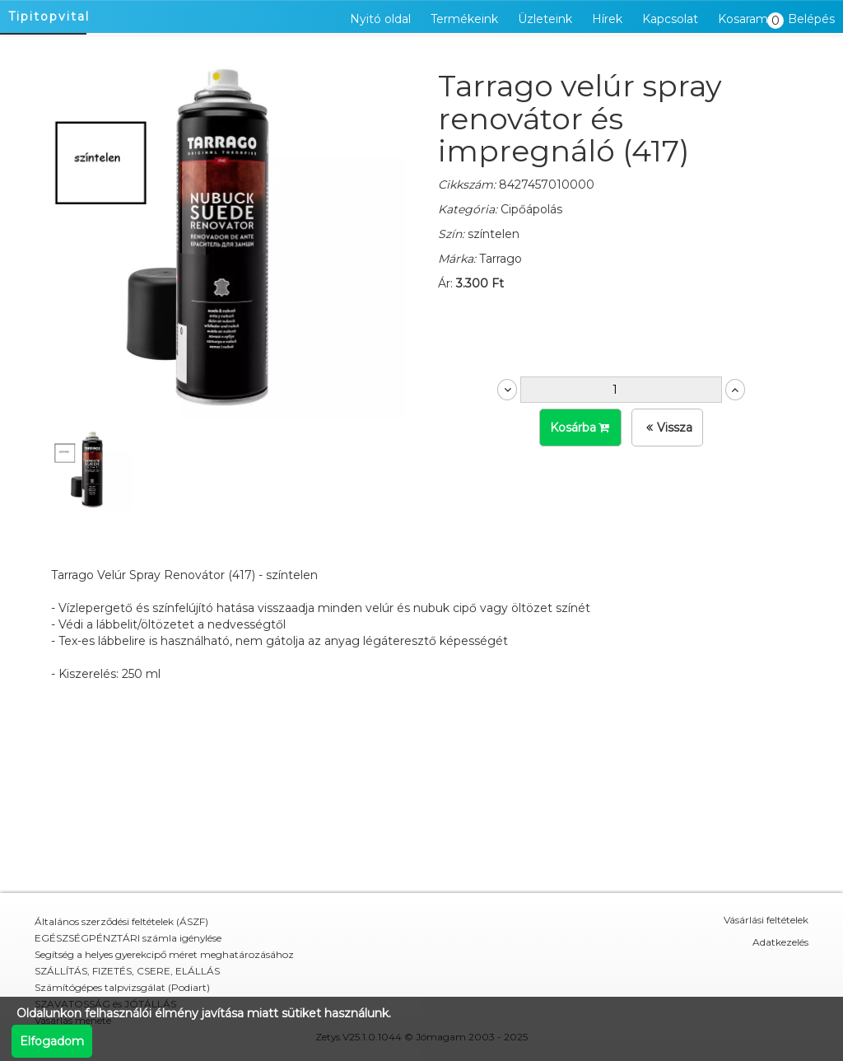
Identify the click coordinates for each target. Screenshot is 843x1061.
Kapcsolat (670, 19)
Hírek (607, 19)
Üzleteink (545, 19)
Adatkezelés (780, 942)
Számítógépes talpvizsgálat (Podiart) (122, 987)
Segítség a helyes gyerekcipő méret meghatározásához (164, 954)
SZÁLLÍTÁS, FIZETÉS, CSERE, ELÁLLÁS (127, 971)
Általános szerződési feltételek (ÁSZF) (121, 921)
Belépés (811, 19)
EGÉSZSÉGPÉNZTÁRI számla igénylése (128, 938)
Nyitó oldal (380, 19)
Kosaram (747, 20)
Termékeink (464, 19)
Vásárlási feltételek (766, 920)
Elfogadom (52, 1041)
